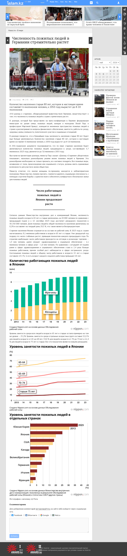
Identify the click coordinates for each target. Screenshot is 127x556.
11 (96, 77)
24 (118, 80)
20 (103, 80)
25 (96, 83)
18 (96, 80)
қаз (26, 1)
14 (107, 77)
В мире (20, 30)
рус (29, 1)
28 (107, 83)
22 (110, 80)
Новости (12, 30)
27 (103, 83)
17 (118, 77)
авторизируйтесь (43, 509)
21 (107, 80)
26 (100, 83)
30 (114, 83)
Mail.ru (57, 515)
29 (110, 83)
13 (103, 77)
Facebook (18, 515)
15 (110, 77)
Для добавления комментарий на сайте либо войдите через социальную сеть (47, 510)
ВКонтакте (32, 515)
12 (100, 77)
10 (118, 74)
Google (46, 515)
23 (114, 80)
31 (118, 83)
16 (114, 77)
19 (100, 80)
